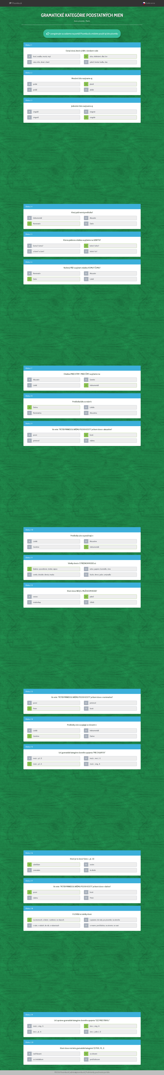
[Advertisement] (82, 163)
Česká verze (149, 3)
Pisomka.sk (15, 3)
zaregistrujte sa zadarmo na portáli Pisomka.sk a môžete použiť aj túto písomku (82, 33)
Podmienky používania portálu (98, 1072)
